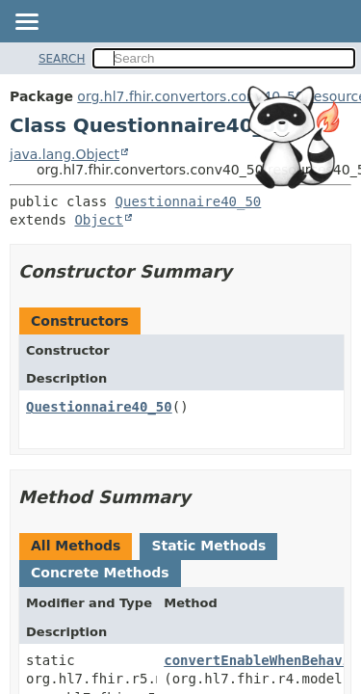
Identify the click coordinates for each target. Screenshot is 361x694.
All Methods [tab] (75, 545)
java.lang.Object (64, 154)
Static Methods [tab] (208, 545)
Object (98, 219)
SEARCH (62, 59)
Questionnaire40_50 (189, 201)
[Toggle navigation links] (26, 23)
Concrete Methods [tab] (100, 572)
